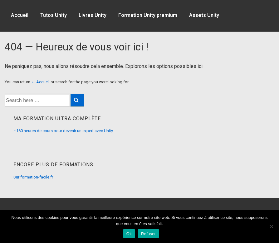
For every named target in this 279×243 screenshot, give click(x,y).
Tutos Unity (53, 15)
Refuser (148, 233)
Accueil (19, 15)
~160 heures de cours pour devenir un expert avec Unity (63, 130)
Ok (129, 233)
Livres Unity (92, 15)
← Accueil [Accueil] (40, 82)
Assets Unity (204, 15)
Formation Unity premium (147, 15)
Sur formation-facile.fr (33, 177)
